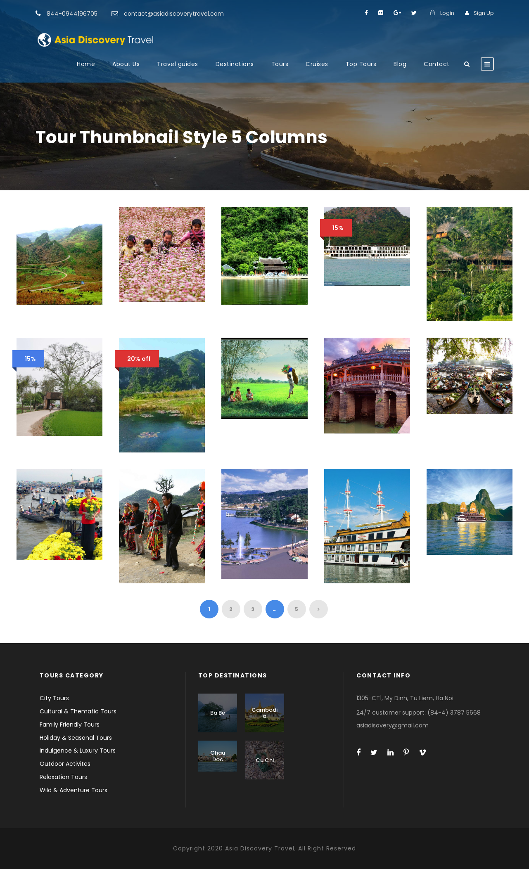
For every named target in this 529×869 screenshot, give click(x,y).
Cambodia (264, 713)
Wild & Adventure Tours (73, 790)
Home (86, 64)
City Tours (54, 698)
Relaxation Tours (63, 777)
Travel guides (177, 64)
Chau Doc (217, 756)
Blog (400, 64)
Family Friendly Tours (70, 724)
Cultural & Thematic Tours (78, 711)
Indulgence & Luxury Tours (78, 750)
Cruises (317, 64)
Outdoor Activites (65, 764)
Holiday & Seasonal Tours (76, 738)
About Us (126, 64)
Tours (280, 64)
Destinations (235, 64)
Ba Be (217, 713)
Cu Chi (265, 760)
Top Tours (361, 64)
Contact (437, 64)
